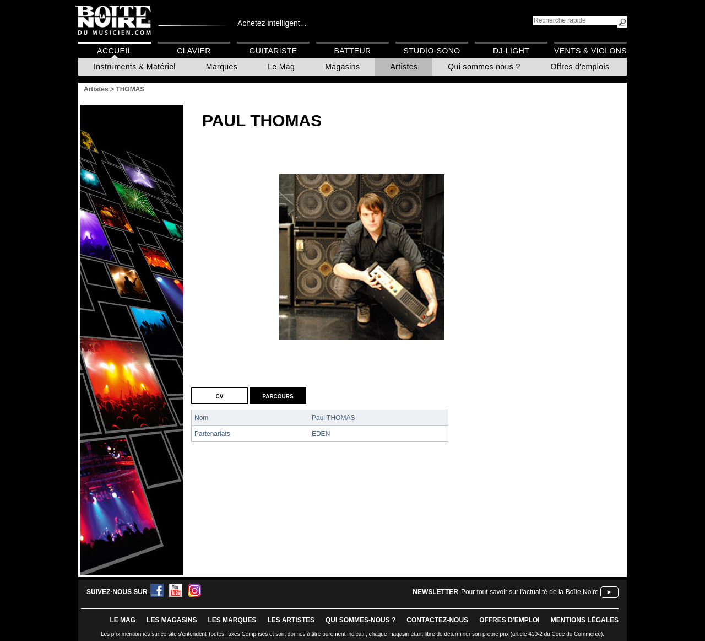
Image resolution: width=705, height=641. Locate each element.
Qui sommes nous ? (484, 66)
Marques (221, 66)
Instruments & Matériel (135, 66)
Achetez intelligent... (271, 23)
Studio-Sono (431, 50)
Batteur (352, 50)
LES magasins (172, 620)
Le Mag (281, 66)
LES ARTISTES (290, 620)
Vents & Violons (590, 50)
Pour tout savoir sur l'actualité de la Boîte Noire (530, 592)
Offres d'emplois (580, 66)
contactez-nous (437, 620)
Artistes (403, 66)
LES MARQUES (232, 620)
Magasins (342, 66)
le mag (122, 620)
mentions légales (585, 620)
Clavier (194, 50)
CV (220, 395)
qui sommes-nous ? (360, 620)
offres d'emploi (509, 620)
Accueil (114, 50)
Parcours (277, 395)
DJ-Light (511, 50)
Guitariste (273, 50)
